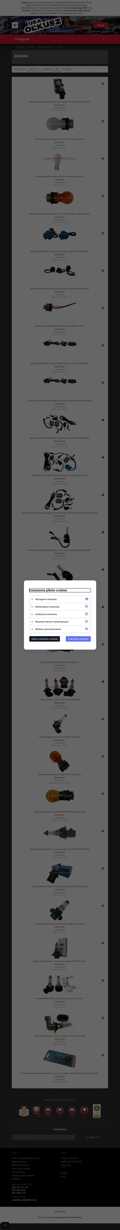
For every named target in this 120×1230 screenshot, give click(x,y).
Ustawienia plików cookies (48, 590)
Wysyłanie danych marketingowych (51, 621)
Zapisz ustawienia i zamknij (45, 639)
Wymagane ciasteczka (46, 599)
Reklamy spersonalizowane (48, 629)
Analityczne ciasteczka (46, 614)
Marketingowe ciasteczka (47, 607)
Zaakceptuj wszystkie (78, 639)
